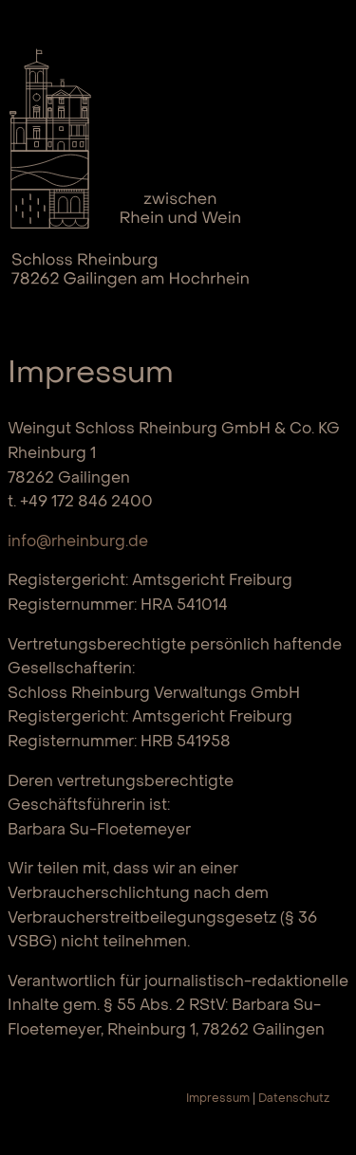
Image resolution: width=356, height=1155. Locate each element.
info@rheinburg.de (78, 542)
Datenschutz (293, 1099)
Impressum (218, 1099)
